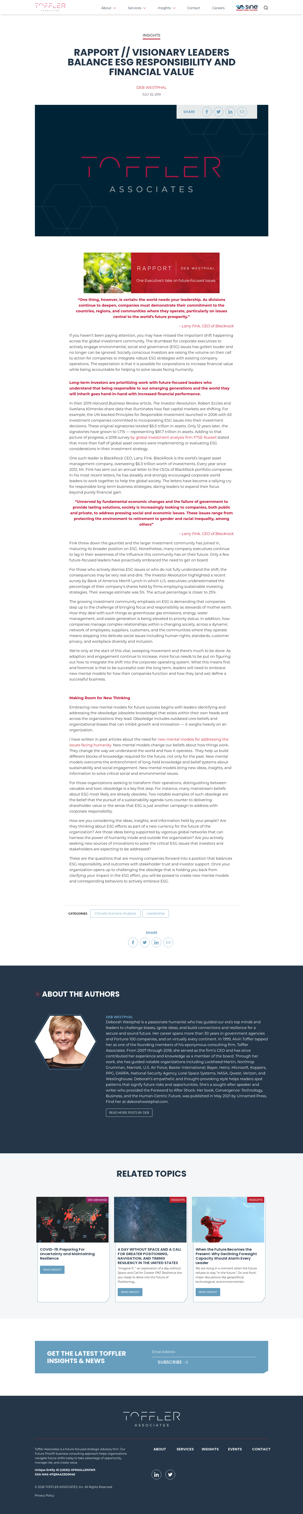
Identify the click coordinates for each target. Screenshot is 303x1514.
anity (106, 745)
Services (134, 8)
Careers (218, 8)
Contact (193, 8)
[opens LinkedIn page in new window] (156, 1474)
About (106, 8)
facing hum (91, 745)
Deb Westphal (151, 87)
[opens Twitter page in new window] (170, 1474)
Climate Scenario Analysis (115, 913)
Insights (164, 8)
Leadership (156, 913)
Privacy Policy (44, 1495)
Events (235, 1449)
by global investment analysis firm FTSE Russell (173, 437)
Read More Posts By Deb (129, 1113)
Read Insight (52, 1269)
